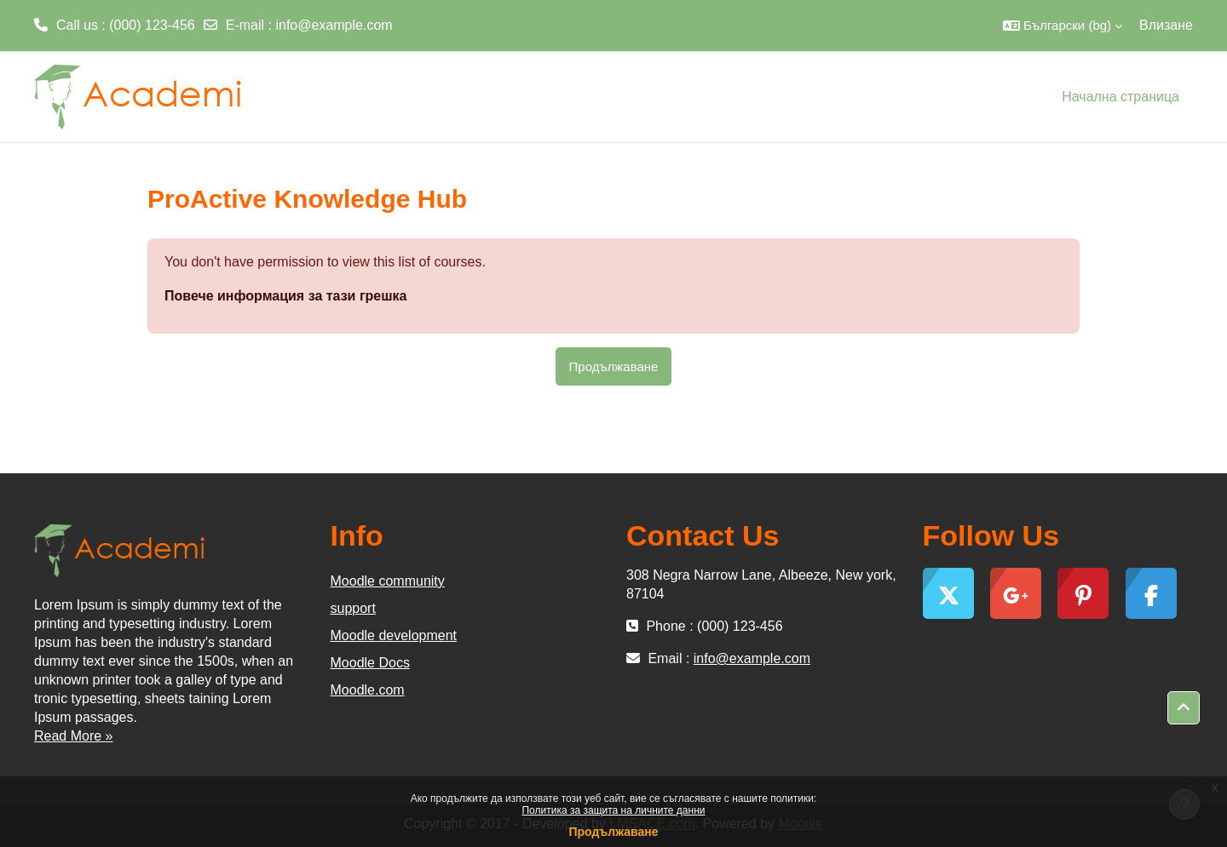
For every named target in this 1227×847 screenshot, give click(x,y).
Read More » (73, 736)
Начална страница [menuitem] (1120, 96)
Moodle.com (368, 690)
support (353, 608)
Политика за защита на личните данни (613, 810)
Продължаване (613, 831)
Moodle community (388, 581)
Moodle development (394, 635)
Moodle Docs (370, 662)
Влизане (1166, 25)
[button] (1062, 25)
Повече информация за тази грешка (285, 296)
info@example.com (333, 25)
